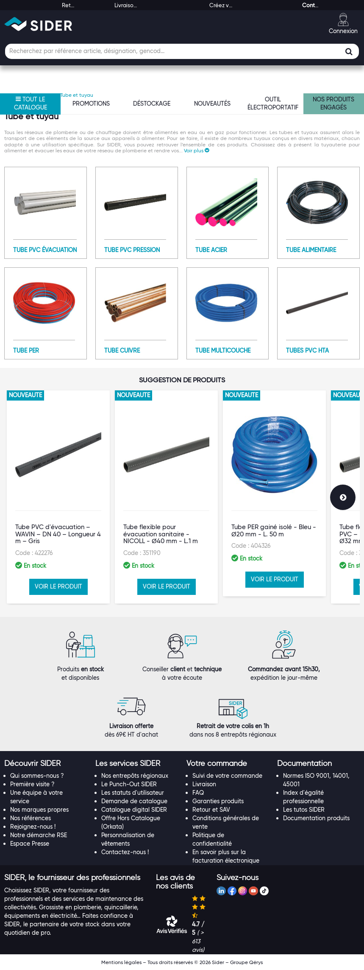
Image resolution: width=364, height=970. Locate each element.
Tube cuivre (122, 350)
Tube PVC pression (132, 250)
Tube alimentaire (311, 250)
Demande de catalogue (134, 801)
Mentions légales (121, 962)
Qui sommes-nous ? (37, 775)
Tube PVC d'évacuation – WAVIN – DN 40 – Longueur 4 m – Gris (58, 534)
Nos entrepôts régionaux (134, 775)
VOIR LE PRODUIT (58, 586)
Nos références (30, 818)
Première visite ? (32, 784)
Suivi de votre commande (227, 775)
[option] (58, 496)
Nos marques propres (39, 809)
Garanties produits (218, 801)
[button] (196, 150)
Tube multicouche (222, 350)
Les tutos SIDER (304, 809)
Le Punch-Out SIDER (129, 784)
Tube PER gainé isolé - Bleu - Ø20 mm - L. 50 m (273, 530)
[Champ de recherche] (182, 51)
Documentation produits (316, 818)
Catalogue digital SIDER (134, 809)
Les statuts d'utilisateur (132, 792)
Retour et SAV (211, 809)
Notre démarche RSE (38, 835)
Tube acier (211, 250)
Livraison (204, 784)
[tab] (45, 764)
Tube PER (26, 350)
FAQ (198, 792)
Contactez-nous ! (125, 852)
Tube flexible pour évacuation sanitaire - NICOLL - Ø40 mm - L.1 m (160, 534)
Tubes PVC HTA (307, 350)
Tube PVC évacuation (45, 250)
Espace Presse (29, 843)
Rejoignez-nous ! (33, 826)
